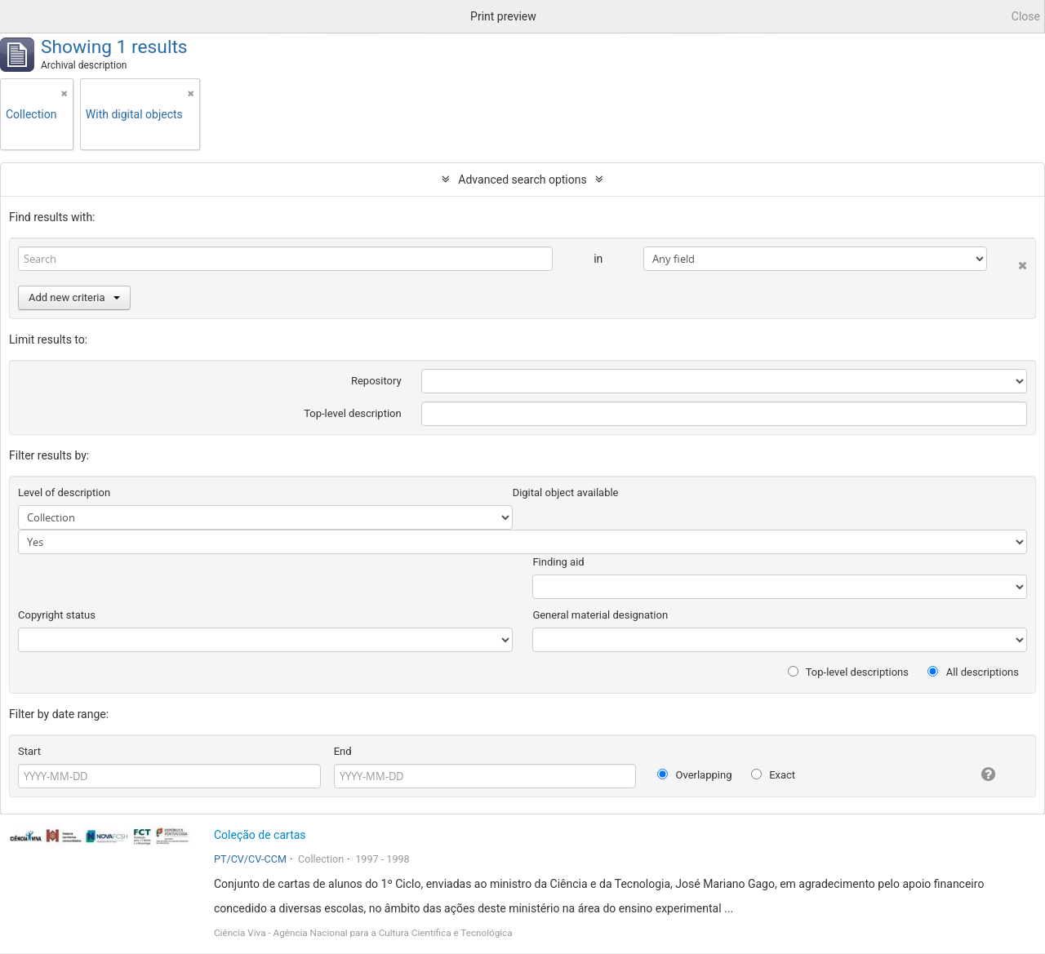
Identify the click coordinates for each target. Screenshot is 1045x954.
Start (29, 751)
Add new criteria (74, 297)
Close (1026, 16)
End (343, 751)
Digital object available (566, 492)
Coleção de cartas (260, 834)
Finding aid (558, 562)
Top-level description (353, 413)
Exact (773, 775)
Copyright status (57, 615)
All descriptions (973, 672)
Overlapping (694, 775)
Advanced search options (522, 179)
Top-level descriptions (848, 672)
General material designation (600, 615)
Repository (376, 381)
